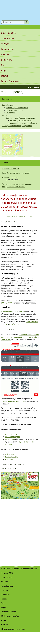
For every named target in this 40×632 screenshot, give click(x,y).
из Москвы (9, 439)
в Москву (9, 459)
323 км (16, 324)
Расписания (7, 115)
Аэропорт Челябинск (10, 169)
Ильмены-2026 (8, 33)
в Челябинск (10, 454)
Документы (6, 59)
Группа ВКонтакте (10, 81)
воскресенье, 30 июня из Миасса (23, 123)
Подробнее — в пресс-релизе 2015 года (17, 216)
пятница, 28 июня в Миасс (21, 121)
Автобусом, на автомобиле (17, 108)
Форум (4, 76)
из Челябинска (11, 434)
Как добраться (8, 49)
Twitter (4, 625)
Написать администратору (13, 629)
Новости (5, 54)
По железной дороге (14, 110)
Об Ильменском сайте (10, 616)
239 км (4, 324)
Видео (4, 70)
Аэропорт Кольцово (10, 177)
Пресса (4, 65)
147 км (22, 311)
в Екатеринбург (11, 457)
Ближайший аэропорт (10, 311)
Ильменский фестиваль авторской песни (20, 10)
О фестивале (7, 38)
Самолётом (10, 113)
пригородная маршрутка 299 (13, 401)
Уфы (11, 324)
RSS (3, 620)
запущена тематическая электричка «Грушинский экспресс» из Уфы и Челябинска (20, 337)
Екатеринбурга (32, 322)
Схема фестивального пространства (17, 126)
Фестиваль (33, 87)
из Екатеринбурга (12, 437)
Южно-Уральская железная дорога (16, 173)
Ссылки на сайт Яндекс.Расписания (20, 118)
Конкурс (5, 43)
